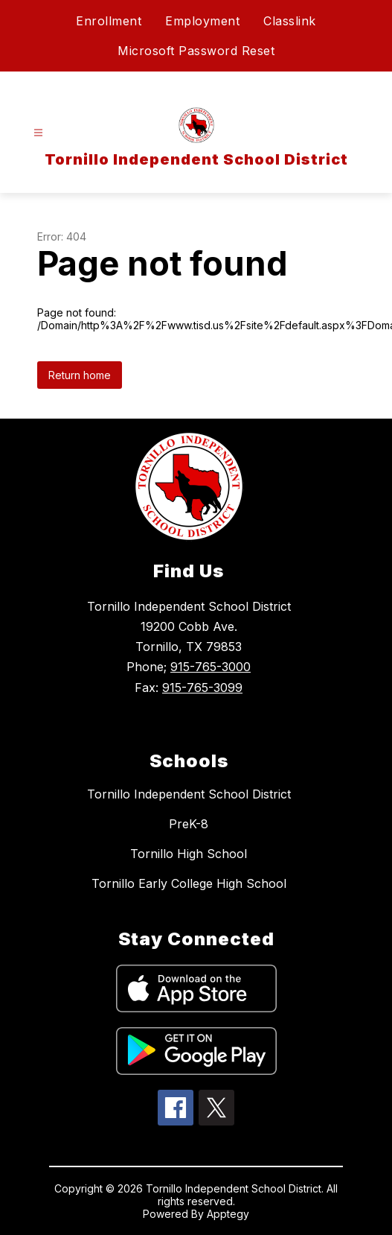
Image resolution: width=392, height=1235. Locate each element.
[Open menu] (38, 133)
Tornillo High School (188, 853)
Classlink (289, 20)
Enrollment (108, 20)
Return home (79, 375)
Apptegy (228, 1213)
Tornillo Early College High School (188, 883)
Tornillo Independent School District (189, 794)
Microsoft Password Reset (196, 50)
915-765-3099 (202, 687)
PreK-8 (188, 823)
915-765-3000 (210, 666)
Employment (202, 20)
